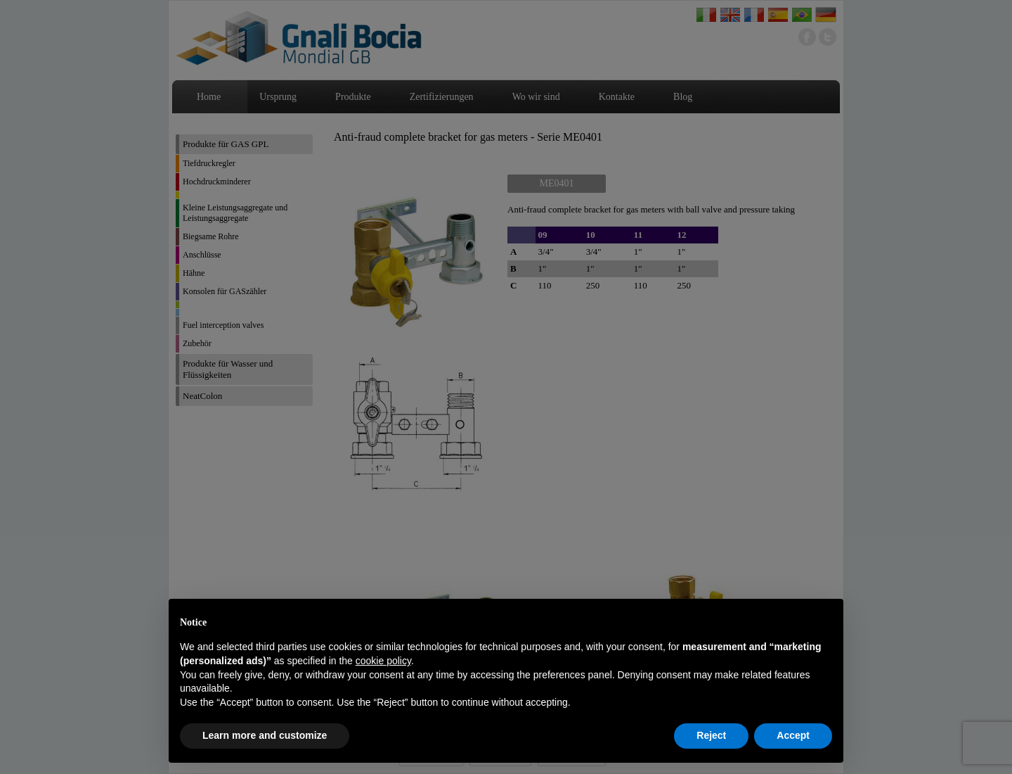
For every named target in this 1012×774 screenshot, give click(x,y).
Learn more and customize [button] (264, 735)
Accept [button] (793, 735)
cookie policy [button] (383, 660)
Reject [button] (711, 735)
